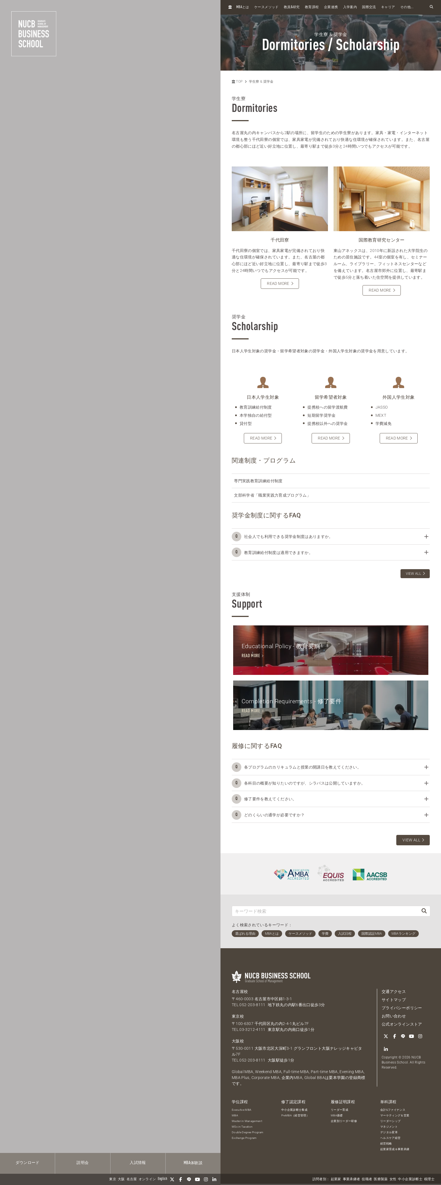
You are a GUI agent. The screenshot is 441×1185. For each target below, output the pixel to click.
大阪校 (238, 1042)
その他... (406, 7)
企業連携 (331, 7)
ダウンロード (27, 1163)
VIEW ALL (413, 574)
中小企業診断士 (410, 1179)
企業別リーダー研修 (344, 1122)
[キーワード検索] (325, 912)
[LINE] (189, 1179)
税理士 (429, 1179)
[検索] (424, 912)
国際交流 (369, 7)
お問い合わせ (394, 1017)
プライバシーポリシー (402, 1009)
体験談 (193, 1163)
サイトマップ (394, 1001)
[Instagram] (206, 1179)
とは (242, 7)
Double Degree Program (247, 1133)
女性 (393, 1179)
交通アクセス (394, 992)
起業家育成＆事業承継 (395, 1150)
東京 (112, 1179)
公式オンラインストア (402, 1025)
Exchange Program (244, 1139)
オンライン (147, 1179)
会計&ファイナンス (392, 1110)
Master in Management (247, 1122)
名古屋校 (240, 992)
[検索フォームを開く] (431, 7)
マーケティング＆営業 (395, 1116)
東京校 (238, 1017)
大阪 (121, 1179)
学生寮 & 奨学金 (261, 82)
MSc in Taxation (242, 1127)
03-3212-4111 (252, 1030)
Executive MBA (241, 1110)
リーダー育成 (339, 1110)
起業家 (336, 1179)
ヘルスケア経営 (390, 1139)
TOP (237, 82)
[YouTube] (197, 1179)
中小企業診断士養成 (294, 1110)
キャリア (388, 7)
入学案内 (350, 7)
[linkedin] (214, 1179)
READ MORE (278, 283)
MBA (235, 1116)
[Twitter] (172, 1179)
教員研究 (292, 7)
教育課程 (312, 7)
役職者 (367, 1179)
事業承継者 (351, 1179)
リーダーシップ (390, 1122)
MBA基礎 (337, 1116)
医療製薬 (381, 1179)
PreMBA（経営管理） (295, 1116)
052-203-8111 (252, 1006)
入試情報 (138, 1163)
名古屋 (132, 1179)
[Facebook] (180, 1179)
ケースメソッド (266, 7)
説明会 (82, 1163)
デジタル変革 (389, 1133)
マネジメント (389, 1127)
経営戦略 (386, 1144)
